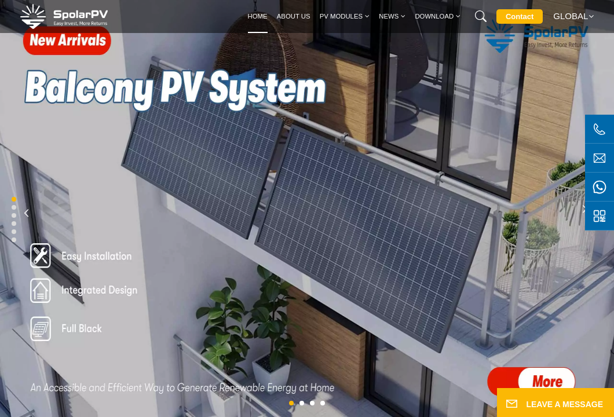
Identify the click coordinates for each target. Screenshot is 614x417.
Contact (519, 16)
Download (434, 16)
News (389, 16)
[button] (291, 403)
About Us (293, 16)
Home (258, 16)
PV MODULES (341, 16)
